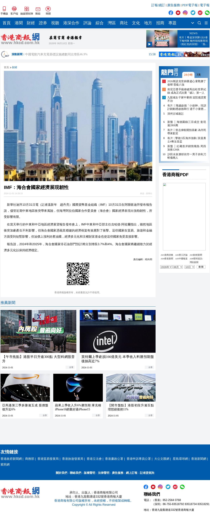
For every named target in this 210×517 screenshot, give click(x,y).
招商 (160, 23)
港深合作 (71, 23)
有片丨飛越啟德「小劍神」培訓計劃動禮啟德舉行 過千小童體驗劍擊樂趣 (186, 107)
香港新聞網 (198, 458)
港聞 (19, 23)
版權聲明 (89, 472)
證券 (43, 23)
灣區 (112, 23)
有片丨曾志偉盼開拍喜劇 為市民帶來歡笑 (186, 132)
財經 (31, 23)
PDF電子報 (190, 5)
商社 (124, 23)
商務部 (29, 458)
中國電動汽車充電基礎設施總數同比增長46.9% (90, 54)
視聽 (55, 23)
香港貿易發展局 (48, 458)
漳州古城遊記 (175, 113)
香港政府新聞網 (11, 458)
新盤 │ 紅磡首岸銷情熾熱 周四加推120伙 (186, 148)
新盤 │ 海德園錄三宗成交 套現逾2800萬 (186, 123)
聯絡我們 (75, 472)
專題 (172, 23)
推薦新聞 (8, 303)
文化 (136, 23)
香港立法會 (94, 458)
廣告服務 (173, 5)
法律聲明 (103, 472)
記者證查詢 (147, 472)
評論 (87, 23)
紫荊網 (5, 464)
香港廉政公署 (114, 458)
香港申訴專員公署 (139, 458)
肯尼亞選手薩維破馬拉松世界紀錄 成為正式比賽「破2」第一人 (186, 91)
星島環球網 (180, 458)
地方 (148, 23)
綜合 (100, 23)
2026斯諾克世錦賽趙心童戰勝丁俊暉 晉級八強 (186, 83)
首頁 (7, 23)
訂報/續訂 (158, 5)
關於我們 (61, 472)
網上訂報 (131, 472)
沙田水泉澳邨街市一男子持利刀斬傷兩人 (186, 156)
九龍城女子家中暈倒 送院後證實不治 (186, 99)
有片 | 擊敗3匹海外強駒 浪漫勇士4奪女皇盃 (186, 140)
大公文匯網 (161, 458)
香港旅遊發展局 (72, 458)
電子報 (204, 5)
